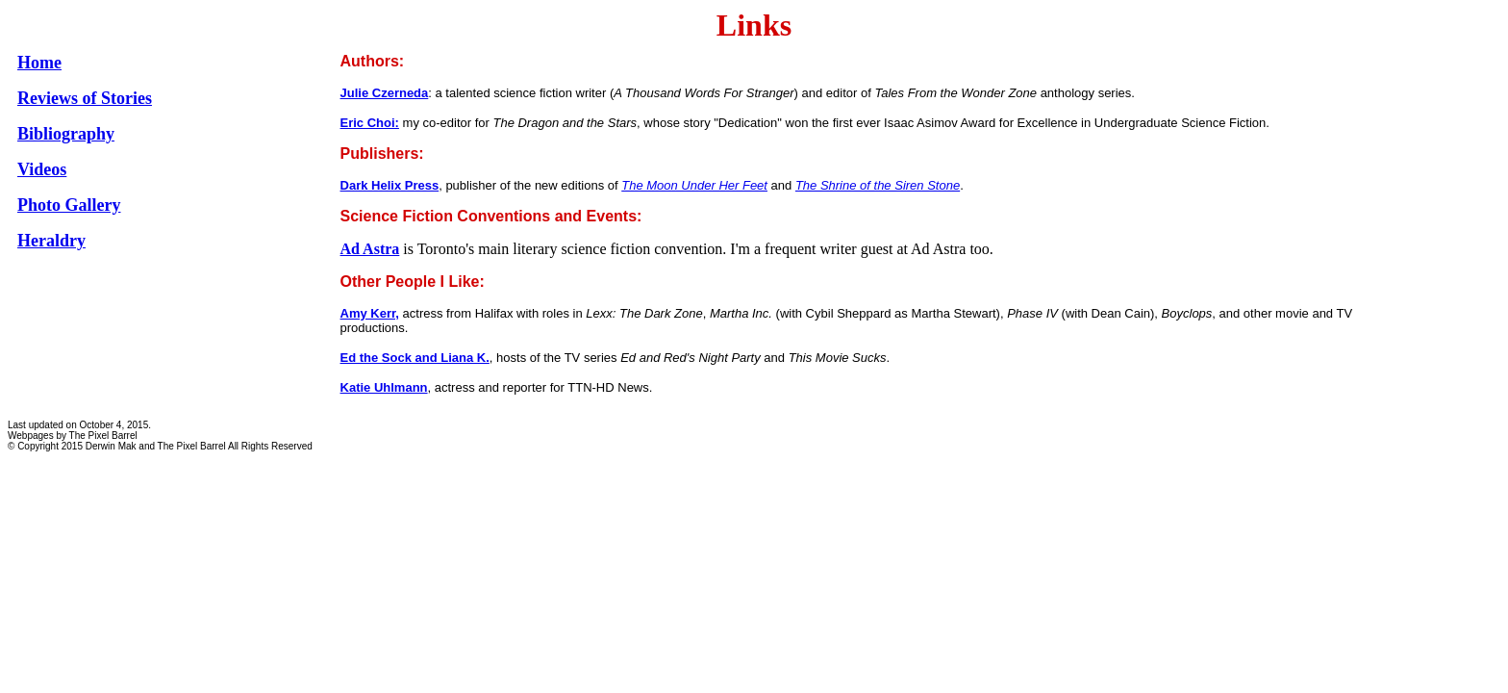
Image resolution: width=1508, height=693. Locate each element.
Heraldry (51, 240)
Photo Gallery (68, 205)
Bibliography (65, 133)
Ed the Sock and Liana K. (415, 357)
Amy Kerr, (369, 313)
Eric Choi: (369, 123)
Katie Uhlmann (384, 387)
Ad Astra (370, 249)
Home (39, 62)
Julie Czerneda (384, 93)
